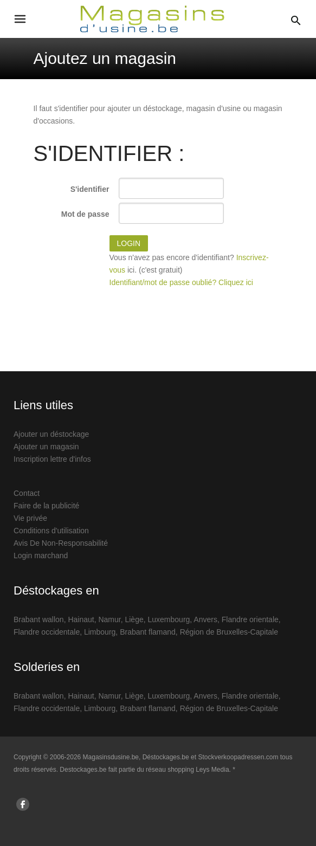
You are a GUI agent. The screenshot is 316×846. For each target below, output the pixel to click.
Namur (109, 619)
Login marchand (41, 555)
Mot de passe (85, 214)
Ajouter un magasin (46, 446)
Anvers (205, 619)
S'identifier (89, 189)
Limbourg (99, 632)
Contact (27, 493)
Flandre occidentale (47, 632)
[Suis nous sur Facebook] (22, 804)
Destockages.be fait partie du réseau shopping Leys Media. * (147, 769)
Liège (134, 619)
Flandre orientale (250, 619)
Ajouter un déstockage (51, 434)
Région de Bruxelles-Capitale (229, 632)
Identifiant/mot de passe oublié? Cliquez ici (181, 282)
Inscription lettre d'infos (52, 459)
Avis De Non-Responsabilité (61, 543)
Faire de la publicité (46, 505)
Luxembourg (169, 619)
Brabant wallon (39, 619)
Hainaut (81, 619)
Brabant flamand (148, 632)
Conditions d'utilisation (51, 530)
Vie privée (30, 518)
